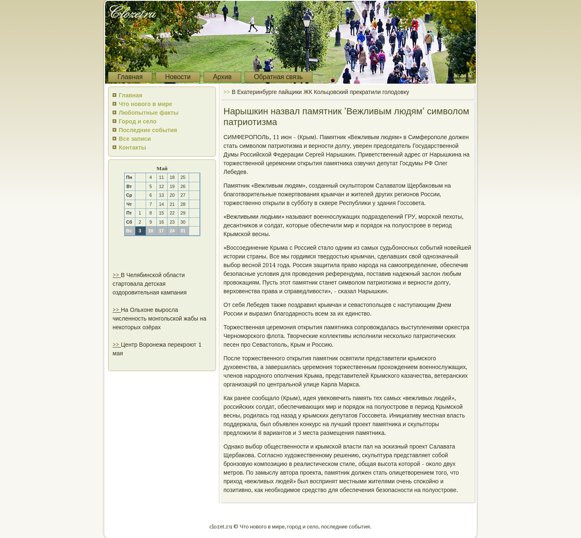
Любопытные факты (148, 112)
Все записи (135, 138)
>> (117, 275)
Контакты (132, 147)
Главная (130, 76)
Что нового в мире (145, 104)
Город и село (137, 121)
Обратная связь (278, 76)
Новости (178, 76)
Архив (222, 76)
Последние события (148, 130)
